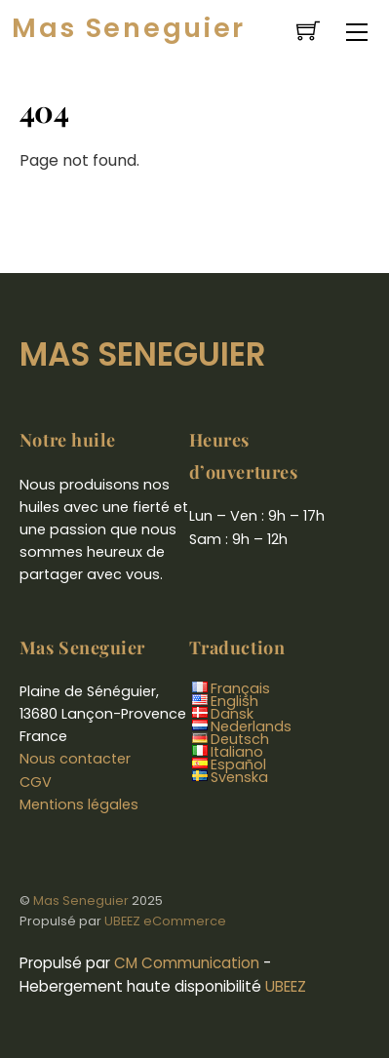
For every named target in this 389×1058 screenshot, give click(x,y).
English (234, 701)
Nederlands (251, 726)
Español (238, 764)
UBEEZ (285, 986)
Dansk (232, 714)
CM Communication (186, 963)
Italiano (237, 752)
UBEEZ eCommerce (165, 921)
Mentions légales (78, 804)
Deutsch (240, 739)
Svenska (239, 777)
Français (240, 688)
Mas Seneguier (81, 900)
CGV (35, 782)
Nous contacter (75, 758)
